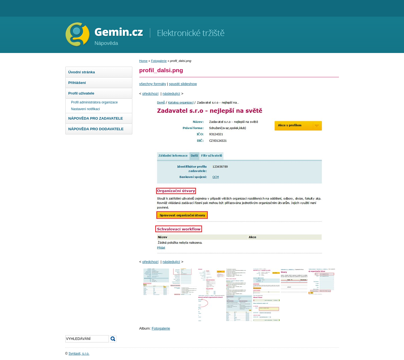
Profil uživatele (81, 93)
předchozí (150, 93)
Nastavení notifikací (85, 109)
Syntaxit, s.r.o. (79, 354)
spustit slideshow (183, 84)
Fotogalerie (159, 60)
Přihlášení (77, 83)
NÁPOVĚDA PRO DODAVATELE (96, 129)
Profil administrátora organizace (94, 102)
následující (171, 93)
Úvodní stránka (81, 72)
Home (143, 60)
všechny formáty (152, 84)
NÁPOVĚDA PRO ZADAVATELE (95, 118)
